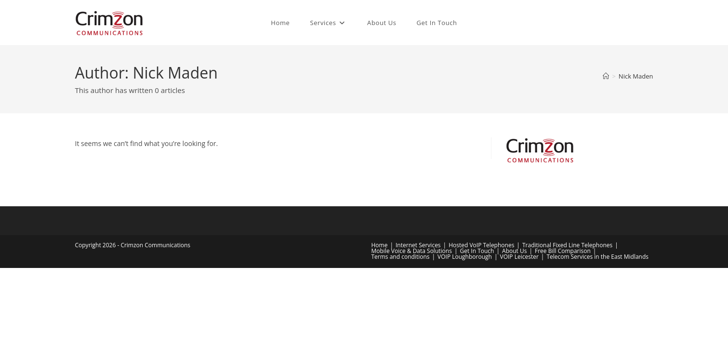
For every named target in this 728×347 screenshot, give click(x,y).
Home (379, 245)
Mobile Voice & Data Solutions (411, 251)
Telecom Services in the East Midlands (597, 257)
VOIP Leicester (519, 257)
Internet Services (418, 245)
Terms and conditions (400, 257)
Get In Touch (477, 251)
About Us (514, 251)
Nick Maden (636, 76)
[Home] (606, 76)
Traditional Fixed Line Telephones (567, 245)
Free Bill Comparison (563, 251)
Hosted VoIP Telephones (481, 245)
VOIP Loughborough (464, 257)
